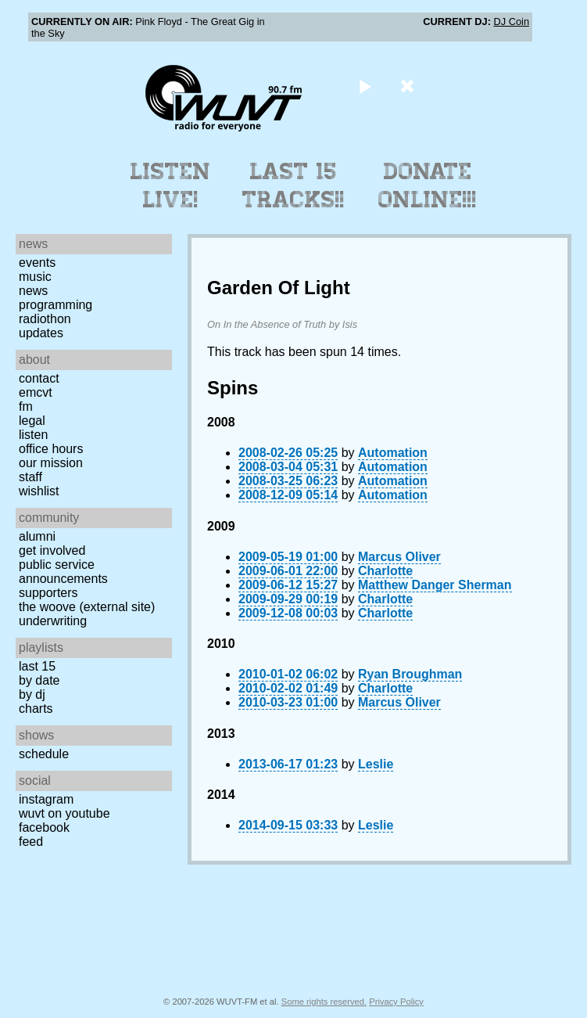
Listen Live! (171, 185)
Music (35, 276)
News (33, 290)
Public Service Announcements (63, 571)
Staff (30, 477)
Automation (393, 452)
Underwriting (53, 621)
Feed (31, 841)
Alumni (37, 536)
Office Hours (51, 448)
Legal (32, 420)
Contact (39, 378)
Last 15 (37, 666)
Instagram (46, 799)
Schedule (44, 754)
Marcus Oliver (399, 556)
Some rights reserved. (324, 1001)
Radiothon (45, 319)
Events (37, 262)
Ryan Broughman (410, 674)
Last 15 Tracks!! (293, 185)
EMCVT (35, 392)
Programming (55, 304)
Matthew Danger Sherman (434, 585)
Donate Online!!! (427, 185)
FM (26, 406)
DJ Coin (511, 21)
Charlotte (385, 570)
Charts (36, 708)
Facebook (44, 827)
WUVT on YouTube (64, 813)
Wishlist (39, 491)
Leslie (375, 764)
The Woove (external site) (87, 606)
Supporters (48, 592)
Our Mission (51, 462)
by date (39, 680)
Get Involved (52, 550)
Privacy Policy (396, 1001)
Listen (33, 434)
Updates (41, 333)
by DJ (32, 694)
